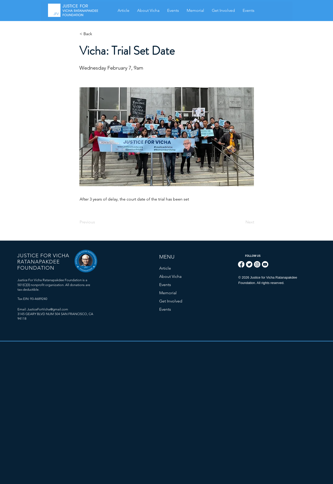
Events (165, 284)
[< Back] (96, 34)
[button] (195, 10)
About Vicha (170, 276)
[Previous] (96, 222)
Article (165, 268)
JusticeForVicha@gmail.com (47, 309)
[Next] (241, 222)
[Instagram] (257, 264)
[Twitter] (249, 264)
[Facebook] (241, 264)
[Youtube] (265, 264)
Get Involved (170, 301)
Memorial (168, 292)
